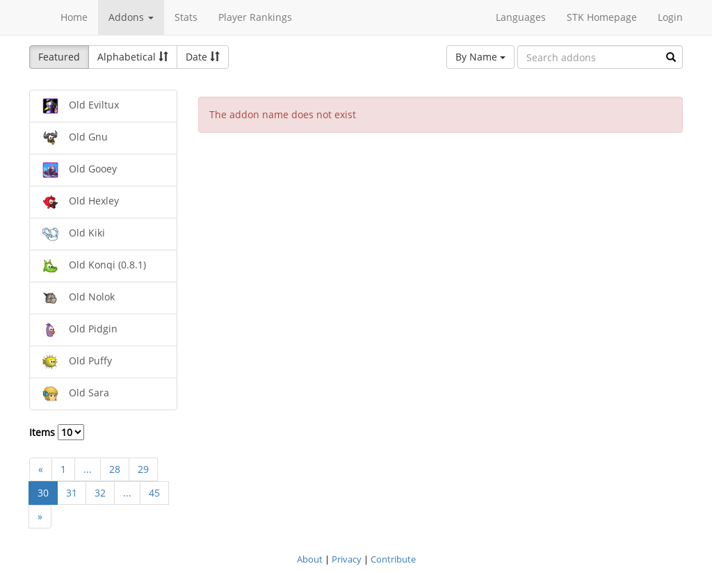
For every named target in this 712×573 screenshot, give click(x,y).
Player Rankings (255, 17)
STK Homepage (602, 17)
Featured (59, 56)
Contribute (393, 559)
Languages (521, 17)
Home (74, 17)
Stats (186, 17)
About (310, 559)
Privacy (347, 559)
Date (203, 56)
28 (114, 469)
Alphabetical (132, 56)
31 (71, 492)
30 (43, 492)
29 (143, 469)
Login (670, 17)
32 (100, 492)
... (87, 469)
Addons (131, 17)
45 (154, 492)
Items (56, 432)
